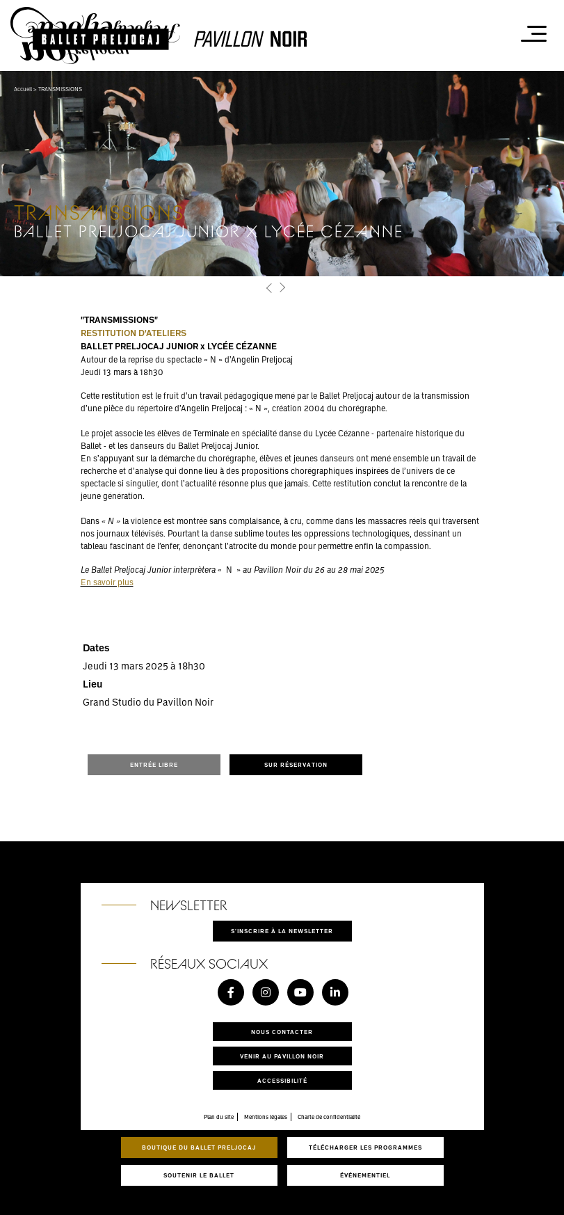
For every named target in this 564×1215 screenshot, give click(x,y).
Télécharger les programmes (365, 1147)
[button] (270, 288)
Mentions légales (265, 1116)
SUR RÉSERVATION (296, 764)
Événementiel (365, 1175)
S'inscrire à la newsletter (282, 931)
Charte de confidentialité (329, 1116)
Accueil (23, 89)
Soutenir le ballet (198, 1175)
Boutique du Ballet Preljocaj (199, 1147)
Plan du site (219, 1116)
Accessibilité (282, 1080)
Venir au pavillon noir (282, 1056)
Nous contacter (282, 1031)
